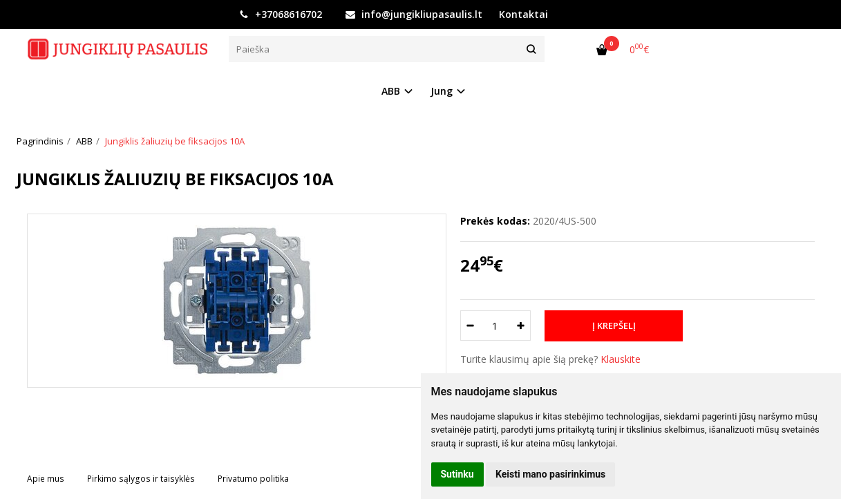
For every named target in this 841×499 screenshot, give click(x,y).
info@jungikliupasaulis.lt (414, 14)
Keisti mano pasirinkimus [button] (550, 474)
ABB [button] (390, 90)
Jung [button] (442, 90)
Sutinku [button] (457, 474)
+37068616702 (280, 14)
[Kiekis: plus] (521, 325)
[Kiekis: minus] (470, 325)
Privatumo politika (253, 478)
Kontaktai (523, 14)
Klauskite (621, 359)
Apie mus (45, 478)
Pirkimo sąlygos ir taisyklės (141, 478)
